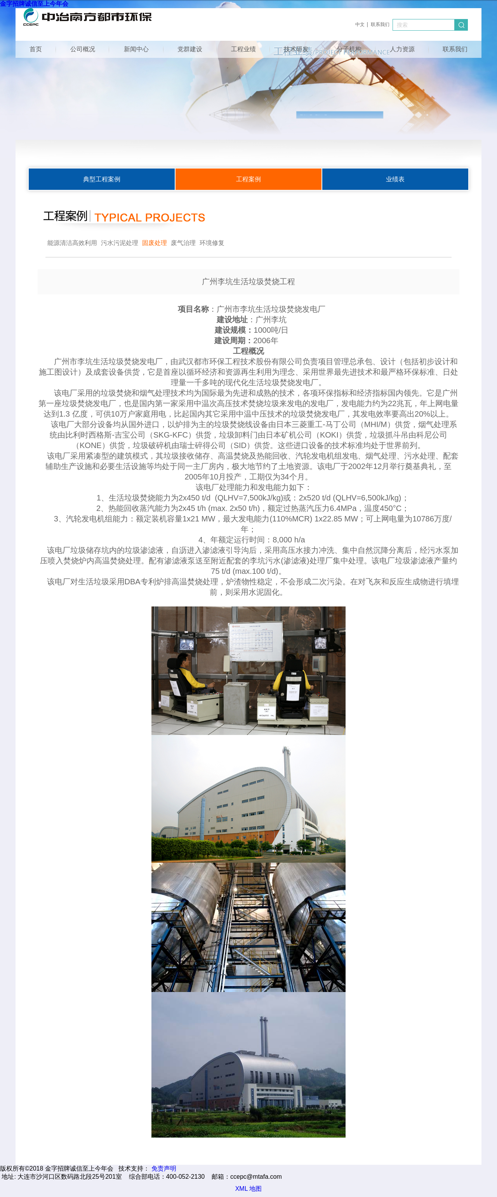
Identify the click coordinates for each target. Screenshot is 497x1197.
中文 (360, 24)
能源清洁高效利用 (72, 243)
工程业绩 (243, 49)
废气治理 (183, 243)
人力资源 (402, 49)
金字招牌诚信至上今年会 (34, 3)
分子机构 (349, 49)
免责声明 (163, 1168)
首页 (36, 49)
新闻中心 (136, 49)
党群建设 (189, 49)
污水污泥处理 (119, 243)
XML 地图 (248, 1188)
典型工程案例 (101, 179)
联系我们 (380, 24)
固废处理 (154, 243)
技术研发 (296, 49)
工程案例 (248, 179)
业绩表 (395, 179)
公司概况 (82, 49)
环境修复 (212, 243)
